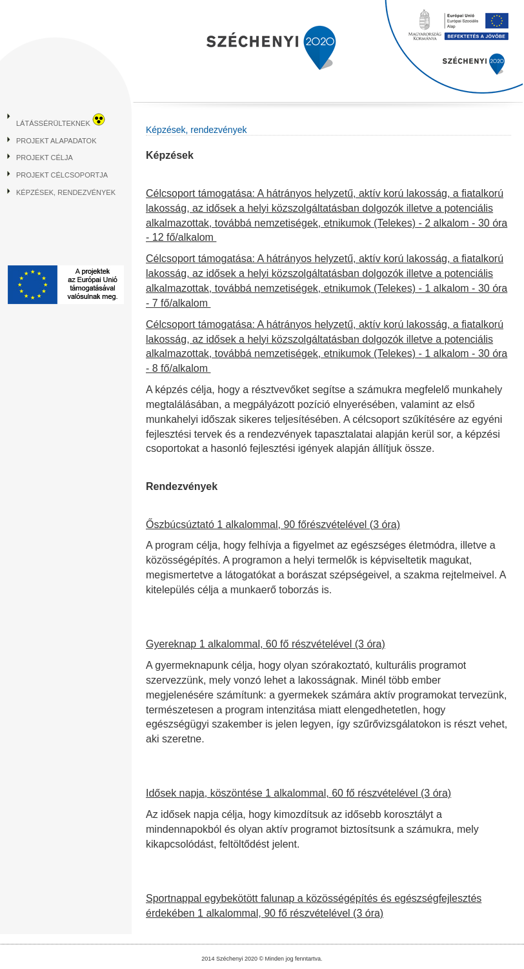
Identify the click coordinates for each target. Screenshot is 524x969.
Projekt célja (44, 157)
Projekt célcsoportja (62, 175)
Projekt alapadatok (56, 141)
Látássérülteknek (60, 123)
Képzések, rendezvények (66, 192)
